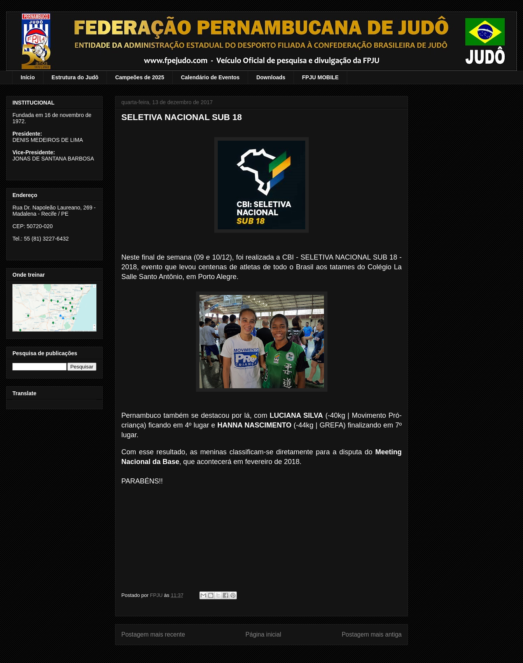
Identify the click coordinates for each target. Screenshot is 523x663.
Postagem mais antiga (372, 634)
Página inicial (263, 634)
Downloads (270, 77)
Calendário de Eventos (210, 77)
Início (28, 77)
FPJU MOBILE (320, 77)
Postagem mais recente (153, 634)
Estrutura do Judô (75, 77)
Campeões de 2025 (139, 77)
